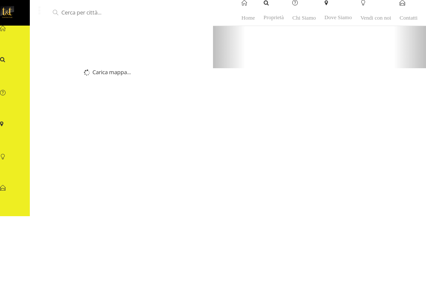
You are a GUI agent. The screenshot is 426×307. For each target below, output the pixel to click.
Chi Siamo (304, 17)
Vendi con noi (375, 17)
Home (248, 17)
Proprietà (274, 17)
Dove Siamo (338, 17)
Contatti (408, 17)
